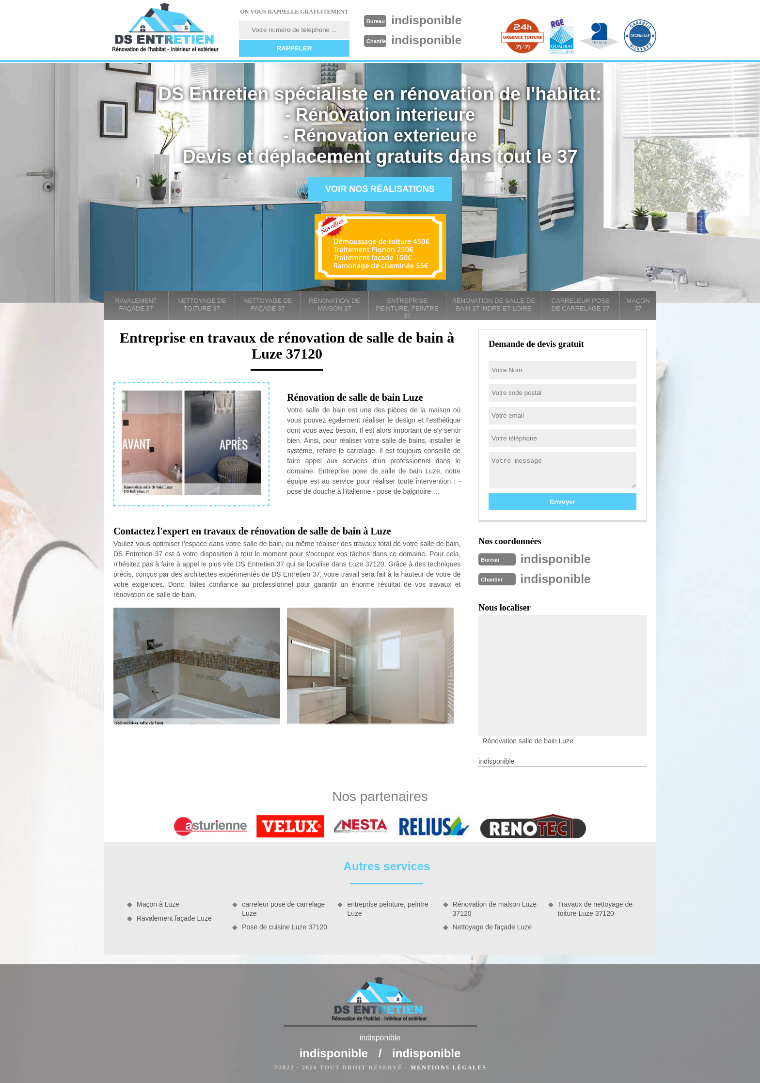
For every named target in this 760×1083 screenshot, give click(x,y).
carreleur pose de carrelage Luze (283, 907)
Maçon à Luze (158, 903)
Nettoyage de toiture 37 (201, 304)
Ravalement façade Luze (174, 917)
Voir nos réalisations (380, 189)
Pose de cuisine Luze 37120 (284, 926)
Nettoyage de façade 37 (267, 304)
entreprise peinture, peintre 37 (407, 308)
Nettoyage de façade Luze (492, 926)
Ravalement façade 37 (136, 304)
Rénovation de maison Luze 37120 (495, 907)
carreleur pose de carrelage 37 (581, 304)
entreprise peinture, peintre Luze (387, 907)
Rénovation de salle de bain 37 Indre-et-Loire (493, 304)
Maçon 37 (637, 304)
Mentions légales (449, 1066)
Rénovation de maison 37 (334, 304)
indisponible (429, 20)
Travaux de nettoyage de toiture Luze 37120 (595, 907)
